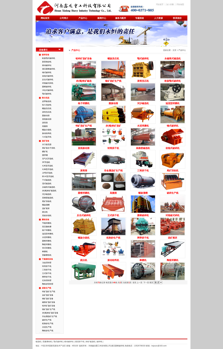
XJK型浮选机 (47, 166)
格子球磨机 (46, 230)
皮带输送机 (46, 101)
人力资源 (158, 18)
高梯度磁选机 (47, 198)
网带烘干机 (46, 277)
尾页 (151, 282)
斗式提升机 (46, 137)
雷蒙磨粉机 (46, 255)
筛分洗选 (45, 98)
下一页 (146, 282)
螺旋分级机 (46, 130)
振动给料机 (46, 133)
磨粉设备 (45, 219)
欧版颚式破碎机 (48, 58)
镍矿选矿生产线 (48, 309)
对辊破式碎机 (47, 83)
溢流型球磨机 (47, 234)
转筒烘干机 (46, 266)
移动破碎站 (46, 65)
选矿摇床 (46, 208)
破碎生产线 (46, 320)
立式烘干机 (46, 273)
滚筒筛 (45, 123)
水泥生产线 (46, 327)
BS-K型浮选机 (48, 176)
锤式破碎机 (46, 72)
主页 (174, 50)
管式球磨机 (46, 248)
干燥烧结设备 (47, 259)
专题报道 (139, 18)
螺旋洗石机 (46, 108)
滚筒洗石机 (46, 112)
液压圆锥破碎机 (48, 69)
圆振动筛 (46, 115)
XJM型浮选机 (47, 169)
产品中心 (83, 18)
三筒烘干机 (46, 270)
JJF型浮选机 (47, 173)
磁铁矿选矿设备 (48, 302)
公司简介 (64, 18)
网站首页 (45, 18)
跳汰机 (45, 212)
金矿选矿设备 (47, 295)
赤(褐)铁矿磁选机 (49, 191)
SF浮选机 (46, 162)
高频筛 (45, 126)
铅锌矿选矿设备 (48, 306)
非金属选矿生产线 (49, 316)
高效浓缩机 (46, 215)
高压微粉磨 (46, 227)
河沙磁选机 (46, 194)
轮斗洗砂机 (46, 105)
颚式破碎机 (46, 94)
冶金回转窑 (46, 263)
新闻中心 (101, 18)
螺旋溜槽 (46, 205)
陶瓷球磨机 (46, 244)
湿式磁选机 (46, 183)
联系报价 (177, 18)
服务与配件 (120, 18)
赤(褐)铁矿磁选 (84, 81)
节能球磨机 (46, 223)
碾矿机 (45, 151)
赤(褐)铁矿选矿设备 (50, 313)
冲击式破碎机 (47, 90)
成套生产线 (46, 288)
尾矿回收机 (46, 201)
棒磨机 (45, 251)
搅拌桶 (45, 155)
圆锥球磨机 (46, 241)
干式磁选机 (46, 180)
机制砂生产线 (47, 323)
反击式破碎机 (47, 79)
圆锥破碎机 (46, 87)
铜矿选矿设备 (47, 299)
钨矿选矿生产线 (48, 291)
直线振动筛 (46, 119)
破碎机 (99, 342)
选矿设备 (45, 141)
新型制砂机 (46, 62)
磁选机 (38, 342)
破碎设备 (45, 55)
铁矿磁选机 (90, 342)
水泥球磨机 (46, 237)
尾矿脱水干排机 (48, 148)
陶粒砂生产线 (47, 331)
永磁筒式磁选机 (48, 187)
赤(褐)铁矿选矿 (113, 125)
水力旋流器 (46, 144)
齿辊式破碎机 (47, 76)
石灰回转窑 (46, 280)
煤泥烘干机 (79, 342)
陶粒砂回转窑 (47, 284)
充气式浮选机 (47, 159)
